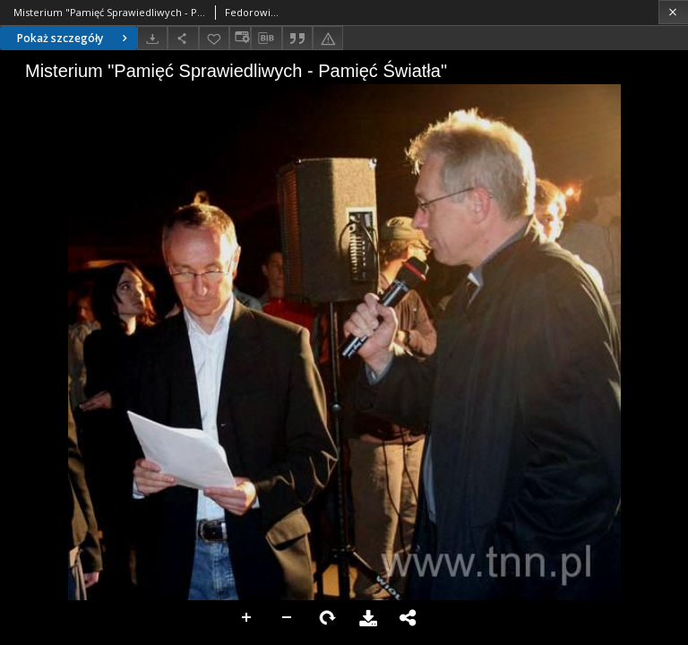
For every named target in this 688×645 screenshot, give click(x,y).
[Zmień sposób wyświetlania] (240, 38)
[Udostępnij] (183, 38)
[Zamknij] (673, 12)
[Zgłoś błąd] (328, 38)
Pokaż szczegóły (74, 38)
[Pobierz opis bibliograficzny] (266, 38)
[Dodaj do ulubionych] (214, 38)
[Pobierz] (152, 38)
